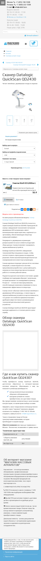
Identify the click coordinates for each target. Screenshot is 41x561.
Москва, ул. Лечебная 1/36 (16, 17)
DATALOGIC (26, 168)
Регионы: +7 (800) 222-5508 (19, 5)
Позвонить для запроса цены (28, 132)
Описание (8, 199)
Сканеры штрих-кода (13, 56)
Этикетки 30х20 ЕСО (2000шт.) (24, 183)
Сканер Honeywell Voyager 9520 (24, 65)
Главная (8, 51)
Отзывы (19, 199)
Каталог (8, 53)
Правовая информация (13, 552)
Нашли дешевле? (11, 136)
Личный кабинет (32, 35)
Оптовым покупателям (13, 140)
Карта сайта (9, 556)
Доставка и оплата (11, 204)
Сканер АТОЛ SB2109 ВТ (14, 62)
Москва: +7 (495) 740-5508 (18, 2)
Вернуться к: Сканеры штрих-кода (15, 69)
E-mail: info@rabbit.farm (17, 7)
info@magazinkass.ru (29, 414)
